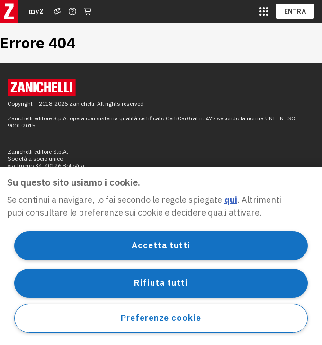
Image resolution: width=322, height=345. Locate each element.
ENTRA (295, 11)
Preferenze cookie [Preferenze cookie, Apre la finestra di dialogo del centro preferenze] (161, 317)
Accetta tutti (161, 245)
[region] (161, 256)
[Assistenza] (58, 11)
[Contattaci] (72, 11)
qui (230, 199)
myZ (36, 11)
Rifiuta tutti (161, 282)
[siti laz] (263, 11)
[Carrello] (87, 11)
